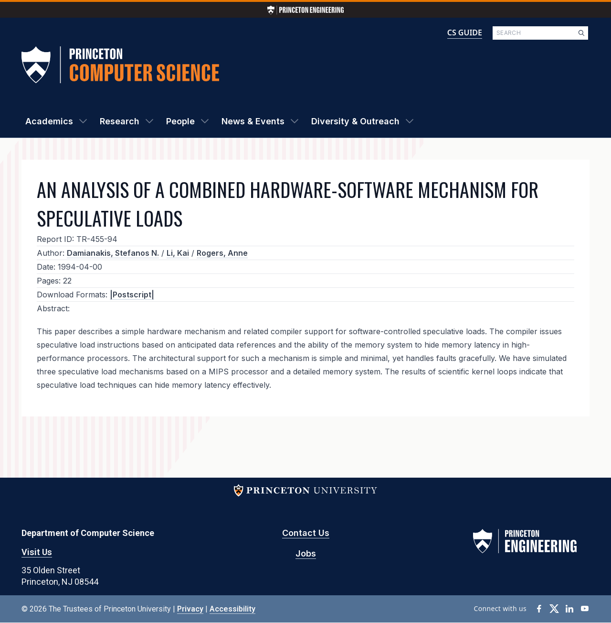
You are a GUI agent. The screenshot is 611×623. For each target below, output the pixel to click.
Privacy (190, 608)
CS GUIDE (464, 32)
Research (119, 121)
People (180, 121)
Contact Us (305, 533)
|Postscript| (132, 294)
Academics (49, 121)
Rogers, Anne (222, 253)
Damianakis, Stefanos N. (113, 253)
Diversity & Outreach (355, 121)
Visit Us (36, 552)
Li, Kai (178, 253)
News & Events (252, 121)
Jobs (305, 553)
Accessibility (232, 608)
